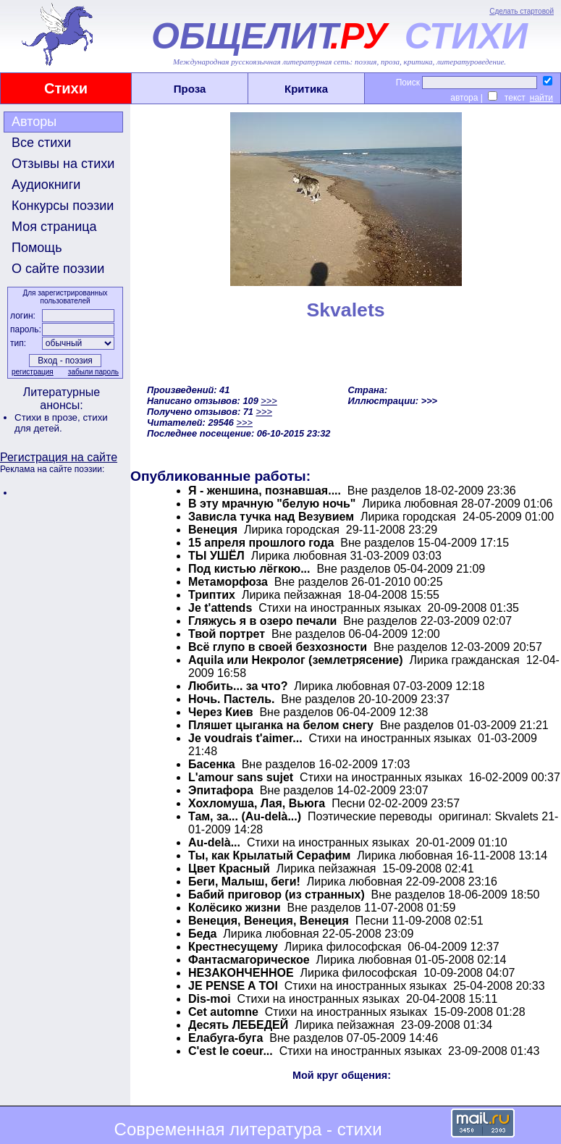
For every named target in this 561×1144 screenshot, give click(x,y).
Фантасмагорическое (249, 960)
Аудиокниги (46, 184)
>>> (269, 400)
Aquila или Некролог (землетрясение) (295, 660)
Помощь (37, 247)
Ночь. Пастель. (231, 699)
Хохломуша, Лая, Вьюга (256, 803)
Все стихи (41, 142)
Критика (306, 89)
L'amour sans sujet (240, 777)
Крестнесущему (233, 947)
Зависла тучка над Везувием (271, 516)
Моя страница (54, 226)
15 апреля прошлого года (261, 543)
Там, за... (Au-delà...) (244, 816)
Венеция (212, 529)
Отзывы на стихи (63, 163)
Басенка (211, 764)
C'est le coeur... (230, 1051)
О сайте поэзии (58, 268)
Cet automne (223, 1012)
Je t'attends (220, 608)
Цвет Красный (229, 868)
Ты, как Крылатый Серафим (269, 855)
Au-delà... (214, 842)
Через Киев (220, 712)
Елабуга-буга (225, 1038)
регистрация (33, 372)
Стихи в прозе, (48, 417)
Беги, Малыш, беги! (244, 881)
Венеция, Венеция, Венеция (268, 920)
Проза (190, 89)
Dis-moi (209, 999)
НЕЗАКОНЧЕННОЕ (241, 973)
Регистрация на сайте (58, 457)
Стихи (66, 88)
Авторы (34, 121)
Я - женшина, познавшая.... (264, 490)
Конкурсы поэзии (63, 205)
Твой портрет (226, 634)
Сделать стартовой (521, 11)
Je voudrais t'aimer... (245, 738)
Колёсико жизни (234, 907)
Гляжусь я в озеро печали (262, 621)
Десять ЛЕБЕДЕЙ (238, 1025)
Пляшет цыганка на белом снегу (281, 725)
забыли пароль (93, 372)
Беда (202, 934)
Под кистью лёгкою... (249, 569)
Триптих (211, 595)
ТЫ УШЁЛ (216, 556)
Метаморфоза (228, 582)
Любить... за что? (237, 686)
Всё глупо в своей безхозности (277, 647)
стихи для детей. (61, 423)
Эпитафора (222, 790)
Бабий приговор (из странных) (276, 894)
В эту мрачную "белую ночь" (271, 503)
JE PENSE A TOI (233, 986)
